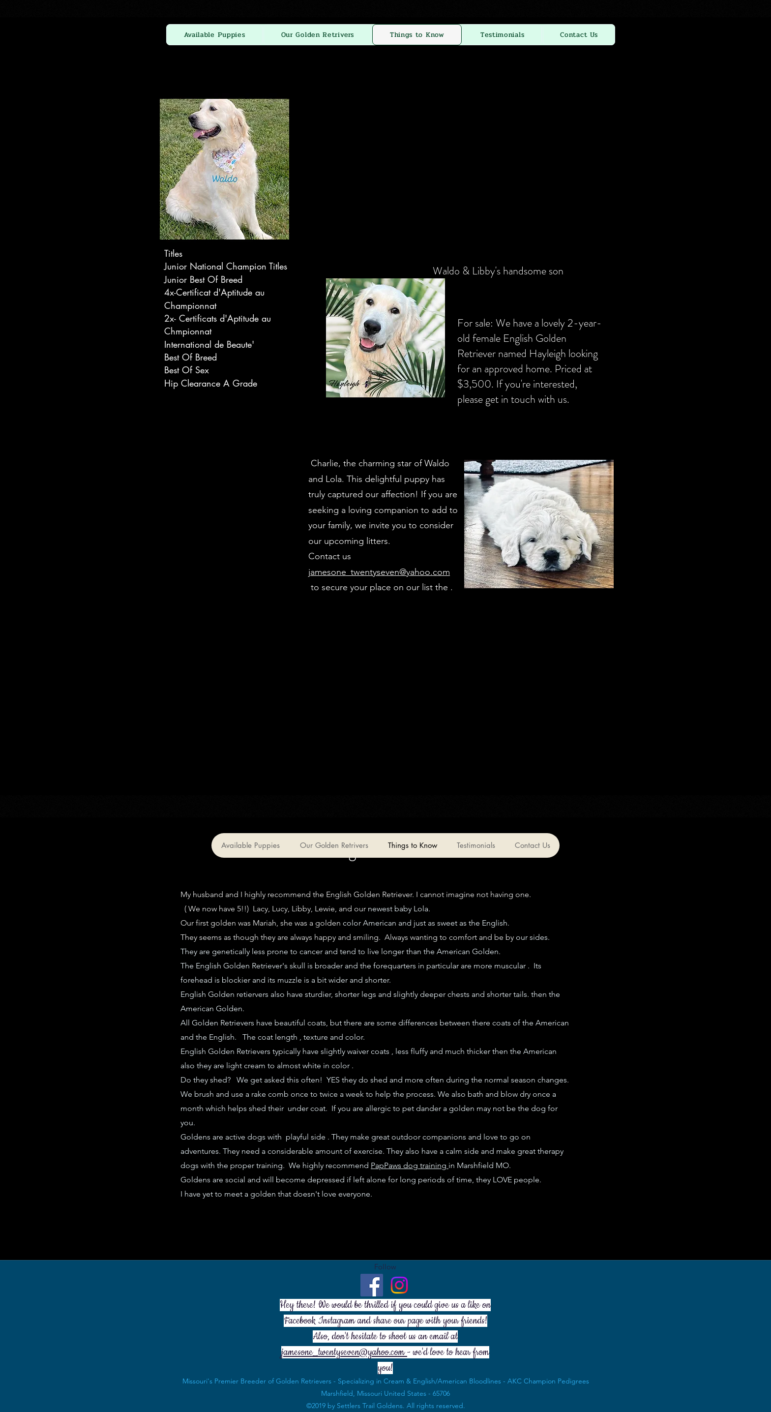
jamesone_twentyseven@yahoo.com (379, 572)
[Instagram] (399, 1285)
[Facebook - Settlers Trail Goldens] (371, 1285)
